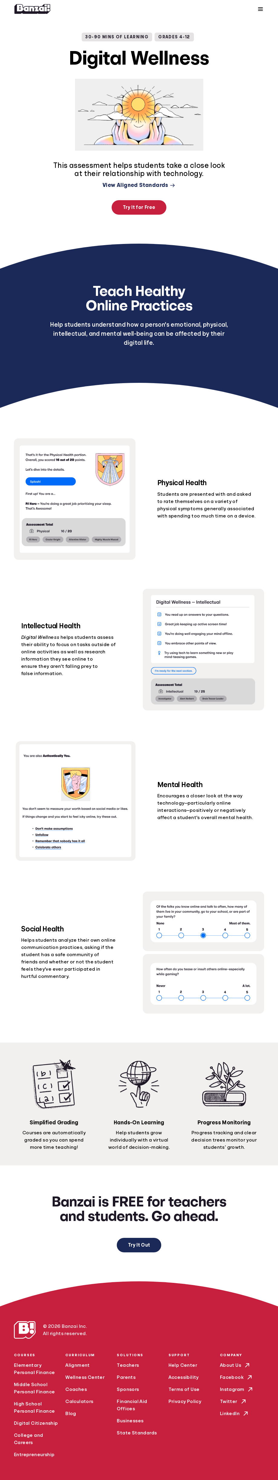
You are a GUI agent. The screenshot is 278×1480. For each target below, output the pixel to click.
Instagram (237, 1389)
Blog (70, 1413)
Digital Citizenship (36, 1423)
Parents (126, 1377)
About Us (235, 1365)
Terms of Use (184, 1389)
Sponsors (128, 1389)
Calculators (79, 1401)
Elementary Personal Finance (34, 1369)
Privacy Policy (184, 1401)
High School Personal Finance (34, 1408)
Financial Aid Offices (132, 1405)
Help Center (182, 1365)
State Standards (137, 1432)
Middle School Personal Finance (34, 1388)
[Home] (32, 9)
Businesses (130, 1420)
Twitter (233, 1401)
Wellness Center (85, 1377)
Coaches (76, 1389)
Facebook (236, 1377)
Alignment (77, 1365)
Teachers (128, 1365)
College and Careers (28, 1439)
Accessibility (183, 1377)
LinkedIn (234, 1413)
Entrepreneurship (34, 1454)
